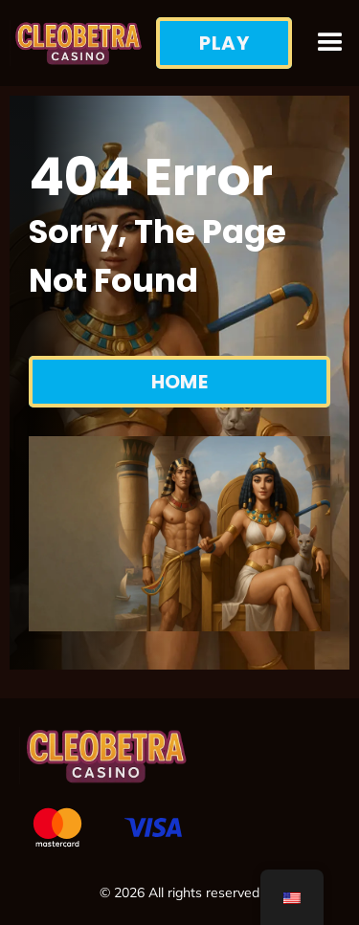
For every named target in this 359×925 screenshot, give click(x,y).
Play (224, 43)
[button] (330, 43)
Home (180, 381)
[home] (78, 43)
